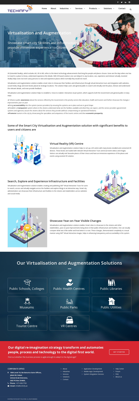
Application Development (93, 369)
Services (80, 8)
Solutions (109, 8)
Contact (121, 8)
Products (94, 8)
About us (118, 377)
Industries (66, 8)
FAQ (117, 374)
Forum (117, 371)
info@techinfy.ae (22, 386)
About (53, 8)
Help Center (119, 369)
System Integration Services (94, 374)
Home (44, 8)
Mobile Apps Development (93, 371)
